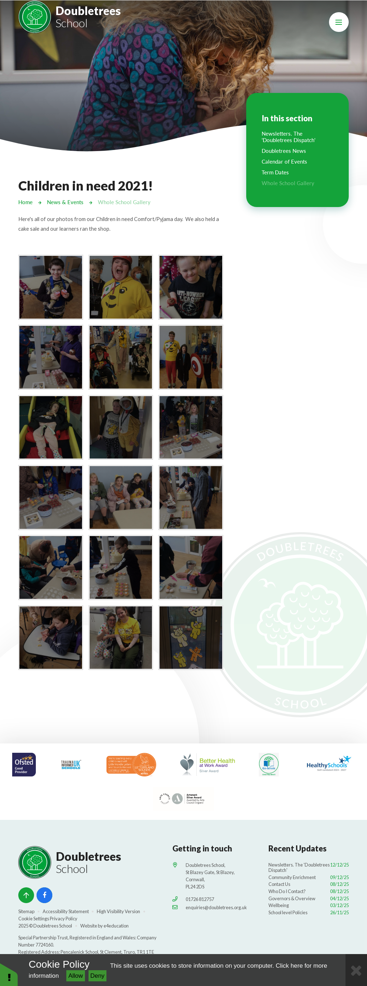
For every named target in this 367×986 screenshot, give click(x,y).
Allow (75, 975)
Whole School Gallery (124, 202)
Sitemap (26, 911)
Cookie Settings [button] (33, 918)
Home (25, 202)
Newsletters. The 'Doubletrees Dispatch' (308, 867)
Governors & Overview (308, 898)
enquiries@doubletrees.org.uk (216, 907)
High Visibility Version (118, 911)
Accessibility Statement (66, 911)
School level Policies (308, 912)
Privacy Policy (63, 918)
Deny (97, 975)
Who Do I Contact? (308, 891)
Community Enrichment (308, 877)
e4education (116, 925)
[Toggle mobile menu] (339, 22)
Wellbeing (308, 905)
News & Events (65, 202)
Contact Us (308, 884)
